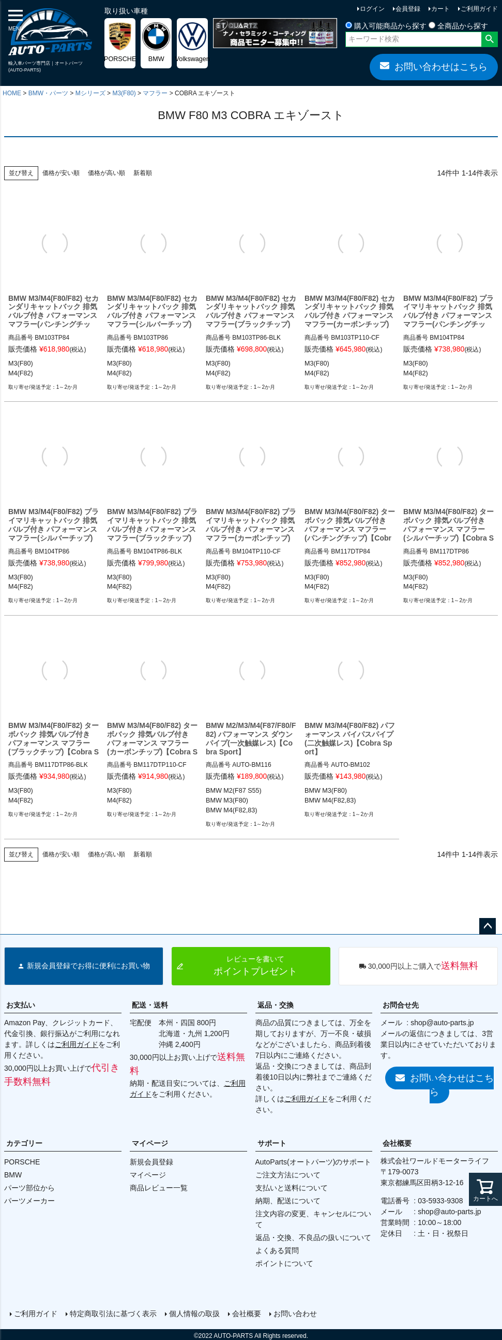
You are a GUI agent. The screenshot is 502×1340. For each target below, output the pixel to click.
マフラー (155, 93)
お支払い (20, 1005)
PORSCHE (22, 1162)
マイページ (150, 1143)
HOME (12, 93)
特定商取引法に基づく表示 (111, 1312)
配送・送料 (150, 1005)
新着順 (142, 173)
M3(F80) (123, 93)
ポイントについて (284, 1263)
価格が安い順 (61, 173)
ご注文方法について (288, 1175)
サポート (271, 1143)
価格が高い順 (106, 173)
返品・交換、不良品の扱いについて (313, 1237)
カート (440, 8)
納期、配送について (288, 1201)
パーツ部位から (29, 1188)
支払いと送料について (291, 1188)
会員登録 (407, 8)
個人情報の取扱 (193, 1312)
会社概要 (397, 1143)
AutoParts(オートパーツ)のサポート (313, 1162)
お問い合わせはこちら (434, 66)
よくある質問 (277, 1250)
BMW (13, 1175)
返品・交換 (275, 1005)
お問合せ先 (401, 1005)
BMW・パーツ (48, 93)
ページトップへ (487, 926)
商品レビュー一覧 (159, 1188)
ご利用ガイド (479, 8)
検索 (489, 39)
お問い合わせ (293, 1312)
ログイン (372, 8)
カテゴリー (24, 1143)
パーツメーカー (29, 1201)
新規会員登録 (151, 1162)
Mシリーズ (90, 93)
